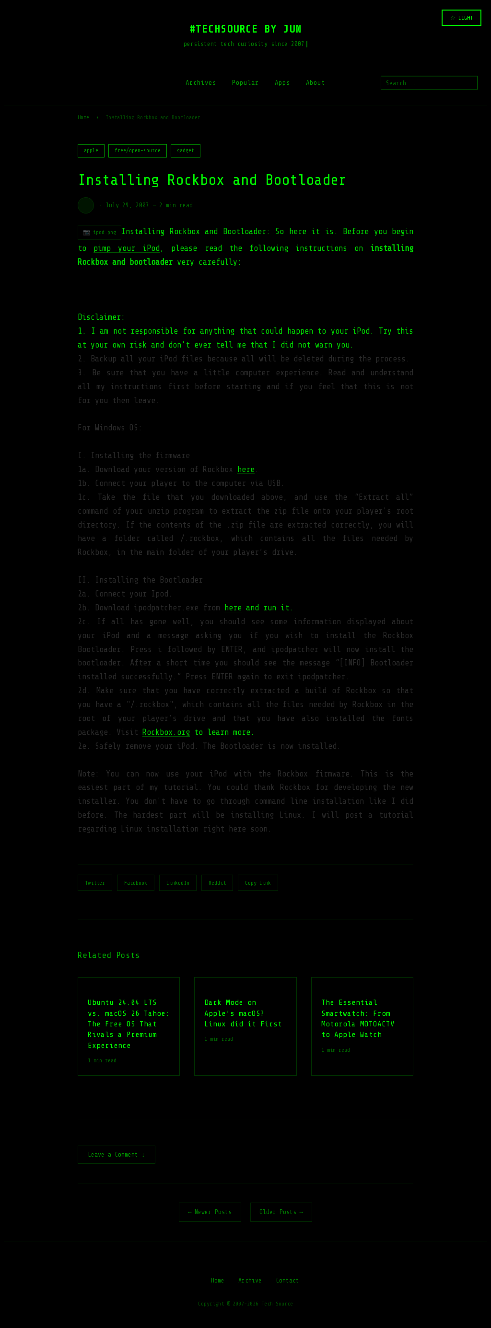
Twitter (95, 882)
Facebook (135, 882)
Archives (201, 82)
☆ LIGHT (461, 17)
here (246, 469)
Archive (250, 1281)
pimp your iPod (127, 248)
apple (91, 150)
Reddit (217, 882)
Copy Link (258, 882)
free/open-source (138, 150)
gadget (185, 150)
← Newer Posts (210, 1212)
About (315, 82)
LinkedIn (177, 882)
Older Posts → (281, 1212)
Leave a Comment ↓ (116, 1155)
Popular (245, 82)
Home (83, 117)
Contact (287, 1281)
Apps (282, 82)
